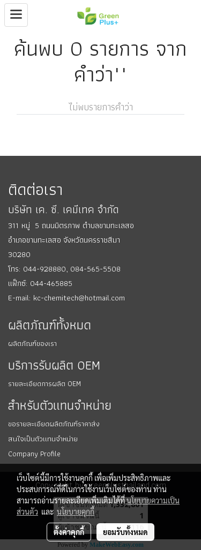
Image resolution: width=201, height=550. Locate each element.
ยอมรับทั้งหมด (125, 532)
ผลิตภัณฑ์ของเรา (32, 343)
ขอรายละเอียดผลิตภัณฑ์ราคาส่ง (54, 424)
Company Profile (34, 453)
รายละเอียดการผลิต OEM (44, 383)
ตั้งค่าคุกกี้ (69, 532)
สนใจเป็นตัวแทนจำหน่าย (43, 438)
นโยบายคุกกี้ (75, 511)
